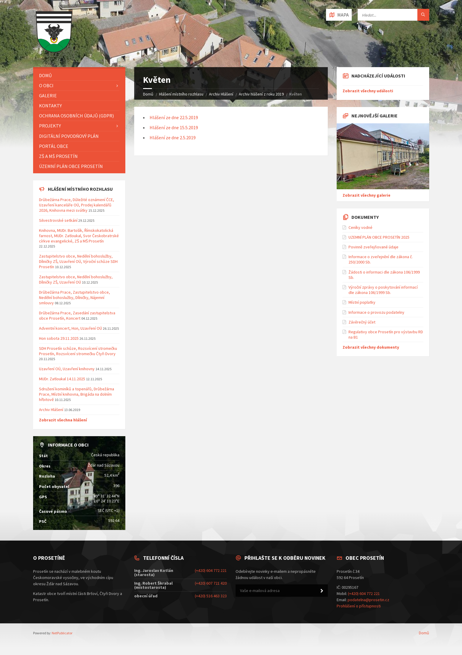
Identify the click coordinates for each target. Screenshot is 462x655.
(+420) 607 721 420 (211, 583)
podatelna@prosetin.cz (368, 599)
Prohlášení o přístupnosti (359, 606)
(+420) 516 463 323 (211, 596)
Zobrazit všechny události (368, 90)
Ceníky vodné (360, 227)
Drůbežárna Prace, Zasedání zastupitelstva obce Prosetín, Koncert (77, 315)
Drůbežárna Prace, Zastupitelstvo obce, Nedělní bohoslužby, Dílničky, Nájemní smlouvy (74, 297)
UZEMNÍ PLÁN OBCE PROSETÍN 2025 (378, 237)
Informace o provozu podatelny (376, 312)
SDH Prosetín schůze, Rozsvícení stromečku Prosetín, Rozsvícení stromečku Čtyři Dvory (78, 351)
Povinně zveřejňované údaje (373, 247)
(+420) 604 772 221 (211, 570)
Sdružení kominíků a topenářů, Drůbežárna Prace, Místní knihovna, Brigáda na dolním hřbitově (76, 394)
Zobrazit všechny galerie (366, 195)
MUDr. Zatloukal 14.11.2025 (62, 378)
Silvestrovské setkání (58, 220)
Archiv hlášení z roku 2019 (261, 94)
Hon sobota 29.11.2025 (59, 338)
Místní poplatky (361, 302)
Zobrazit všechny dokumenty (371, 347)
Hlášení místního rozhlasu (181, 94)
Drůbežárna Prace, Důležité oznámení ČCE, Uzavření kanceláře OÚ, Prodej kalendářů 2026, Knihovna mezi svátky (76, 205)
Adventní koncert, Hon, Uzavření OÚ (70, 328)
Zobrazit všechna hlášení (63, 420)
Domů (148, 94)
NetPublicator (62, 633)
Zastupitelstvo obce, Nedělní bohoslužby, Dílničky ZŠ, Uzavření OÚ (76, 279)
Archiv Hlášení (221, 94)
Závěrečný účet (361, 322)
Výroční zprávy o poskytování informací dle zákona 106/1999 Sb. (383, 289)
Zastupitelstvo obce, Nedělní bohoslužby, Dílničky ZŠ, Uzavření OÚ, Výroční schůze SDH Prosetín (78, 261)
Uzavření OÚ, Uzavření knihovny (67, 368)
